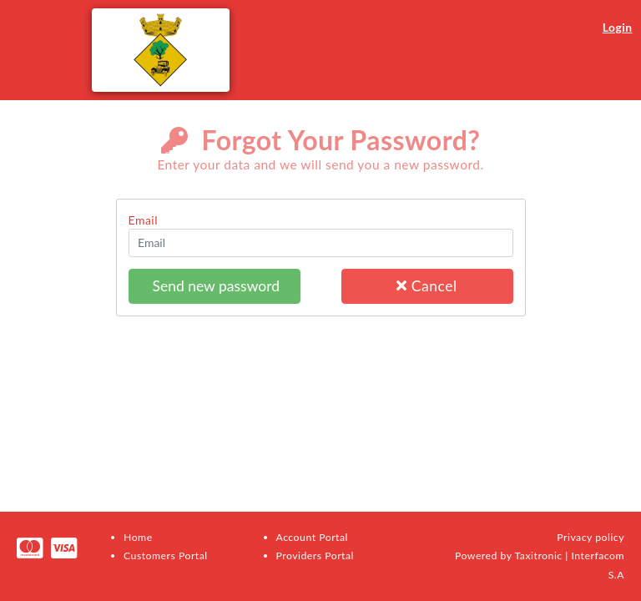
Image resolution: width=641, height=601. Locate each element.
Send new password (214, 286)
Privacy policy (590, 537)
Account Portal (312, 537)
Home (138, 537)
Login (618, 27)
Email (144, 220)
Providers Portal (315, 555)
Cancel (426, 286)
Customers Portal (166, 555)
